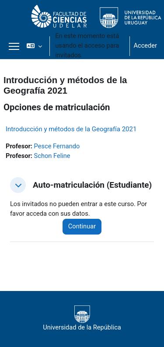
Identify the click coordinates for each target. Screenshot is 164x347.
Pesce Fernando (57, 146)
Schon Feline (52, 156)
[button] (34, 46)
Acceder (145, 45)
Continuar (82, 226)
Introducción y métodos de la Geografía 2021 (71, 129)
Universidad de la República (82, 318)
